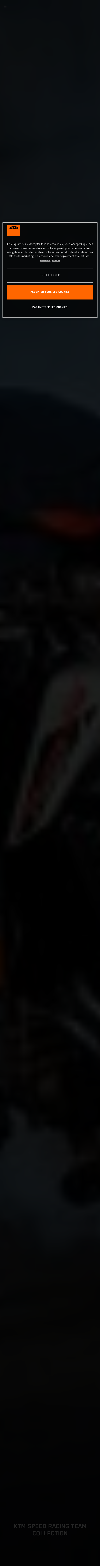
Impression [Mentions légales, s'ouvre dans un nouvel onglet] (56, 261)
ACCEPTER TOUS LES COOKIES (50, 292)
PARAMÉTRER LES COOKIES (50, 307)
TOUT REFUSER (50, 275)
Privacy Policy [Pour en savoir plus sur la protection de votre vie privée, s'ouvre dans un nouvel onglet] (45, 261)
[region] (50, 270)
